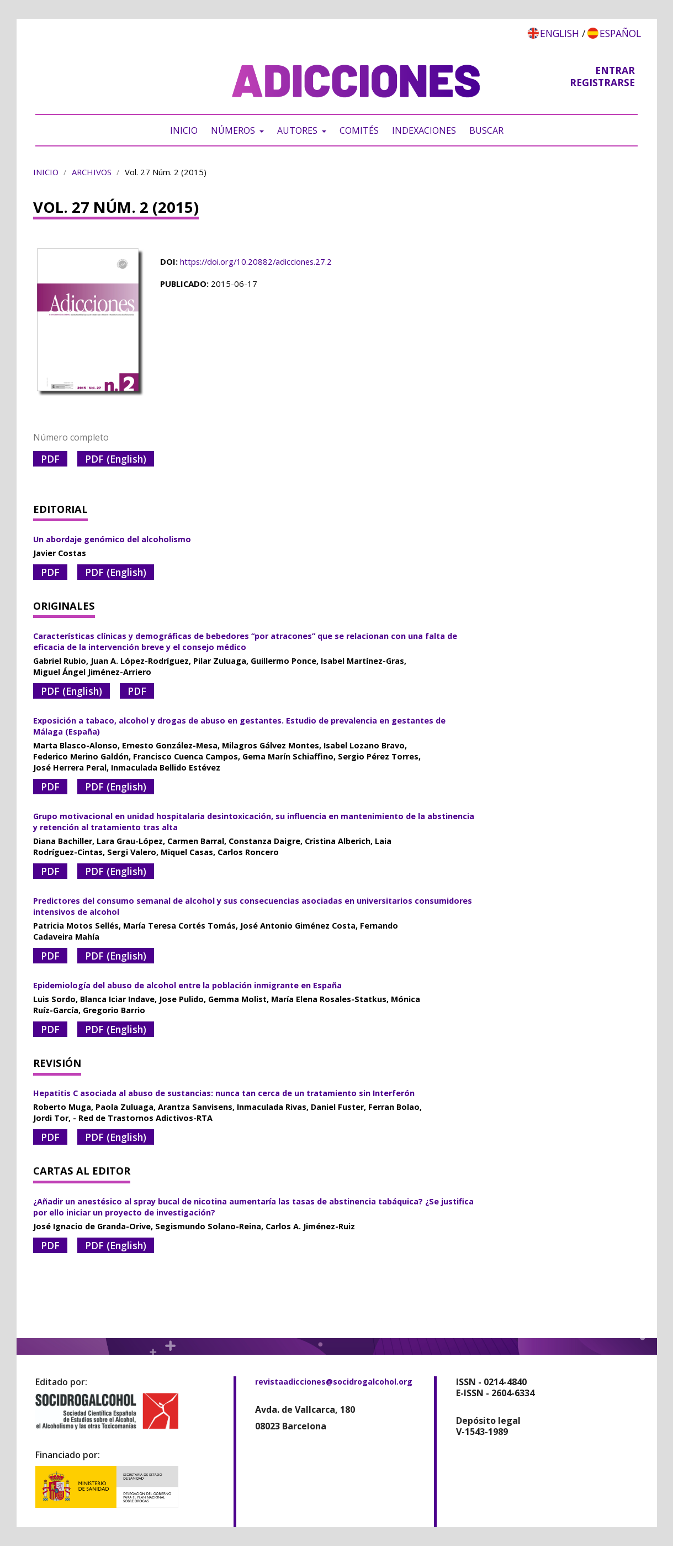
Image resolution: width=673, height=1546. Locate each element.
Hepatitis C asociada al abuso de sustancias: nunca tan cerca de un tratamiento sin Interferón (224, 1093)
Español (620, 33)
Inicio (184, 130)
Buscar (486, 130)
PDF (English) (115, 458)
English (559, 33)
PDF (50, 458)
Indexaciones (424, 130)
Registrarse (602, 82)
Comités (359, 130)
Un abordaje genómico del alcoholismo (112, 539)
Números (234, 130)
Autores (298, 130)
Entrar (615, 70)
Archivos (92, 171)
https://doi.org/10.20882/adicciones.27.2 (256, 261)
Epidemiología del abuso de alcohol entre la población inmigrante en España (187, 985)
